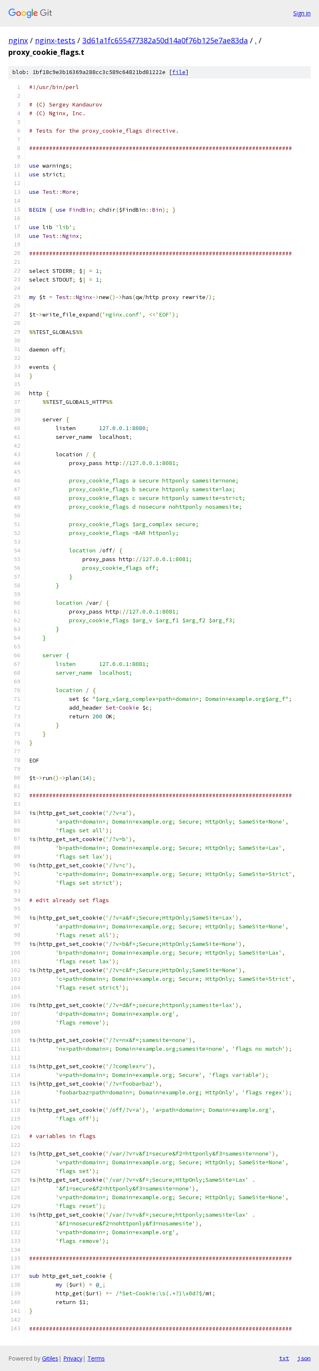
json (304, 1358)
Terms (96, 1358)
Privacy (72, 1358)
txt (284, 1358)
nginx (18, 40)
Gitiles (50, 1358)
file (178, 72)
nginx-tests (55, 40)
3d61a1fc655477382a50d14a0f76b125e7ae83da (165, 40)
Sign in (302, 13)
